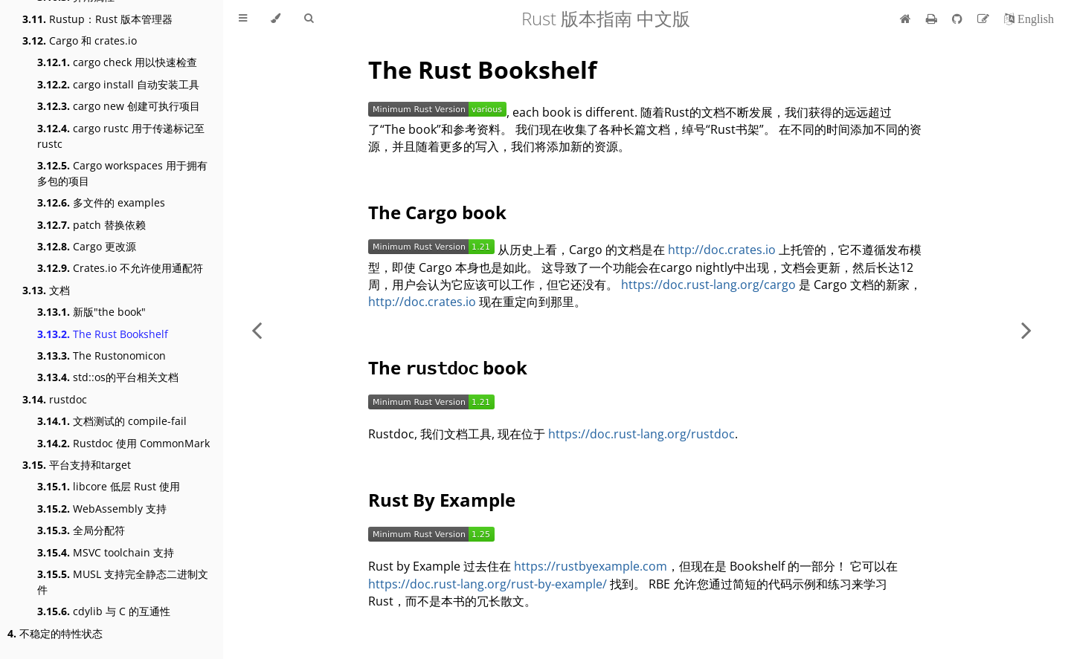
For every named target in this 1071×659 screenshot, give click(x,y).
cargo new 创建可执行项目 (118, 106)
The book (447, 367)
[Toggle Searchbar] (308, 18)
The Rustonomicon (101, 355)
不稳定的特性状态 (55, 633)
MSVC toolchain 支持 (105, 552)
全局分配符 (81, 530)
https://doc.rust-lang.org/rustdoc (641, 434)
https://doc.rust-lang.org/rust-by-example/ (487, 584)
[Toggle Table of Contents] (243, 18)
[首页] (905, 18)
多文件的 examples (101, 202)
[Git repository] (958, 18)
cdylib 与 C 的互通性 (103, 611)
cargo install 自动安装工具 (118, 84)
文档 (46, 290)
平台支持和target (76, 465)
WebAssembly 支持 (102, 508)
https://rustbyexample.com (590, 566)
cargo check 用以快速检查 (117, 62)
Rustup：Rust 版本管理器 (97, 19)
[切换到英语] (1029, 18)
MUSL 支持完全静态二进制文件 (122, 582)
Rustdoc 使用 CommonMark (123, 443)
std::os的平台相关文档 (107, 377)
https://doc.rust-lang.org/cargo (708, 284)
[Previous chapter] (256, 329)
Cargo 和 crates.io (79, 40)
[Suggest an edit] (984, 18)
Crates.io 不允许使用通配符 (120, 268)
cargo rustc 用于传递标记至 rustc (121, 136)
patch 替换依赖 (91, 225)
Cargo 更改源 (86, 246)
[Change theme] (275, 18)
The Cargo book (437, 212)
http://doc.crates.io (722, 249)
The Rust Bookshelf (102, 334)
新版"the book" (91, 312)
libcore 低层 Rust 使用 (108, 486)
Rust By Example (441, 499)
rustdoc (54, 399)
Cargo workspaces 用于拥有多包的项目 (122, 173)
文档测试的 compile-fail (112, 421)
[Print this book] (933, 18)
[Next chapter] (1026, 329)
